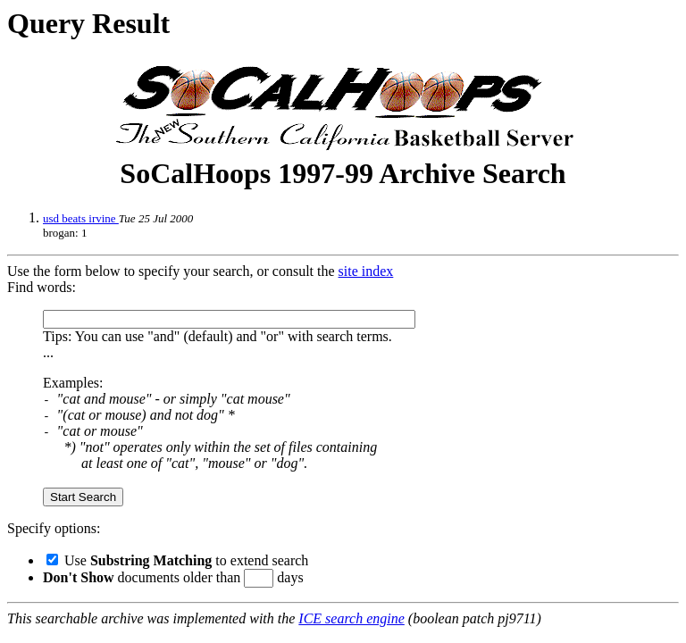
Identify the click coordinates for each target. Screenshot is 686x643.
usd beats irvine (81, 218)
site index (366, 271)
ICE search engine (351, 618)
